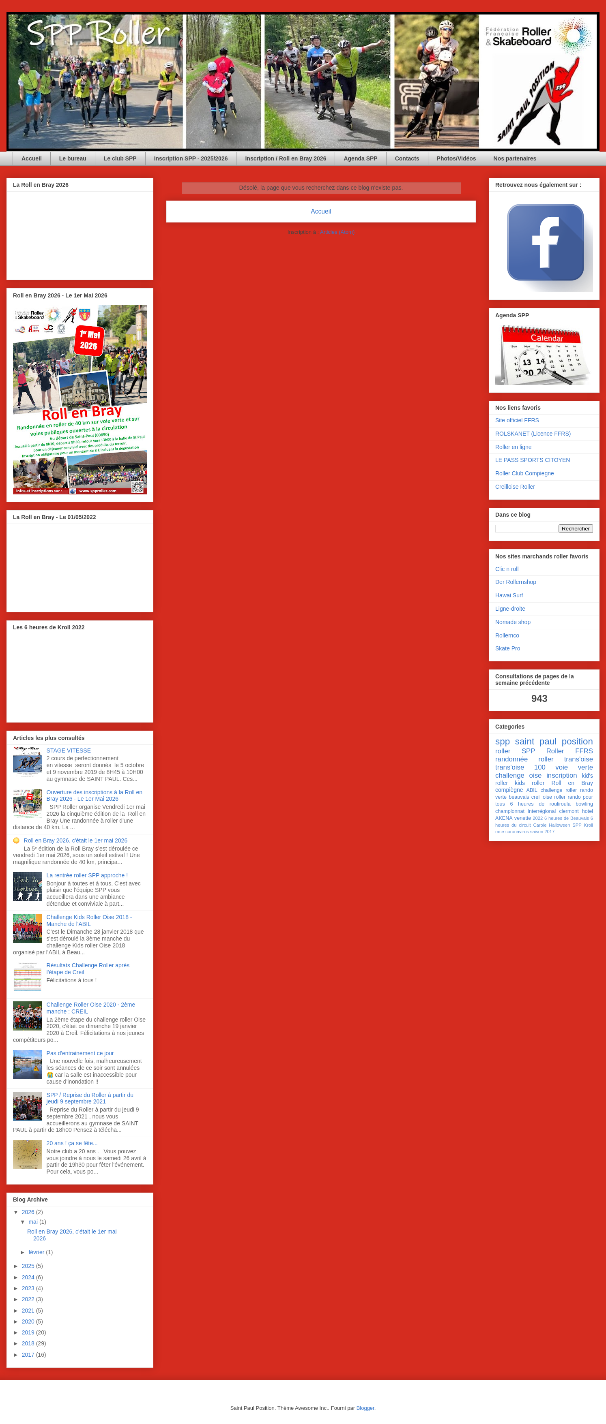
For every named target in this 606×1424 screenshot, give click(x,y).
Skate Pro (507, 648)
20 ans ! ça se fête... (72, 1143)
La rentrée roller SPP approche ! (87, 875)
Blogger (365, 1408)
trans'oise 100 (520, 767)
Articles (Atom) (337, 232)
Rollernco (507, 635)
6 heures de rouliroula (540, 804)
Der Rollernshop (515, 582)
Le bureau (72, 158)
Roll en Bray (572, 783)
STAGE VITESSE (69, 750)
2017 (29, 1354)
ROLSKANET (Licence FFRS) (533, 433)
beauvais (519, 797)
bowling (584, 804)
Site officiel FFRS (517, 420)
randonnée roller (524, 759)
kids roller (529, 783)
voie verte (574, 767)
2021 (29, 1310)
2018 (29, 1343)
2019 (29, 1332)
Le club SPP (120, 158)
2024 (29, 1277)
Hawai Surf (509, 595)
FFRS (584, 751)
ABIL (531, 790)
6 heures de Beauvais (566, 818)
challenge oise (518, 775)
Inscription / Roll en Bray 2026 (285, 158)
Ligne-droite (510, 608)
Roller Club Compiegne (524, 473)
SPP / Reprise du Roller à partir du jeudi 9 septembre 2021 (90, 1098)
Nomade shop (513, 622)
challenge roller (559, 790)
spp (502, 741)
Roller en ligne (513, 447)
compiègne (509, 790)
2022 (29, 1299)
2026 (29, 1212)
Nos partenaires (515, 158)
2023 (29, 1288)
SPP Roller (543, 751)
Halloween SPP (565, 825)
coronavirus (517, 831)
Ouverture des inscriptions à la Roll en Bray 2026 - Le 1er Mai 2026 (95, 795)
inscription (561, 775)
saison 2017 (542, 831)
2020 (29, 1321)
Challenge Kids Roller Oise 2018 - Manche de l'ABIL (89, 920)
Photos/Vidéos (456, 158)
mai (33, 1222)
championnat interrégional (525, 811)
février (37, 1252)
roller (502, 751)
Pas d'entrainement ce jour (80, 1053)
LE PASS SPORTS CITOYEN (532, 460)
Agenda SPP (360, 158)
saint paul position (554, 741)
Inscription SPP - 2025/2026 (191, 158)
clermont (568, 811)
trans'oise (578, 759)
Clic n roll (507, 569)
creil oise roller (548, 797)
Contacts (407, 158)
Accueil (31, 158)
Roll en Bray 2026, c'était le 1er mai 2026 (76, 840)
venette (522, 818)
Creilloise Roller (515, 486)
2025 (29, 1266)
